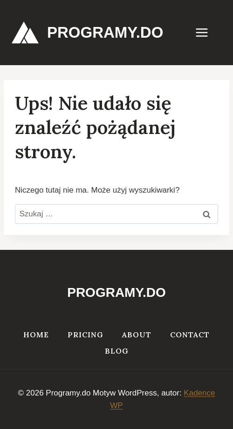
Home (36, 334)
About (136, 334)
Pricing (85, 334)
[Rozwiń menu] (206, 32)
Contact (190, 334)
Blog (117, 350)
